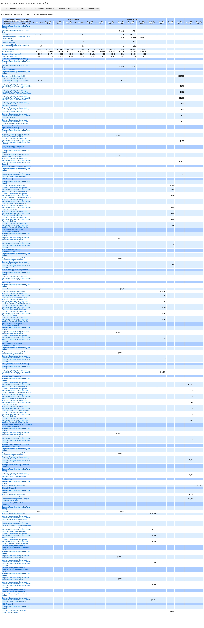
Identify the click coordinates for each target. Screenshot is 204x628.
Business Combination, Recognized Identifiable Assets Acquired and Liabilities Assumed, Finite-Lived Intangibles (16, 98)
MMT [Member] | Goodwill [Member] (15, 364)
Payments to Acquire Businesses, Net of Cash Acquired (16, 37)
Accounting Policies (64, 9)
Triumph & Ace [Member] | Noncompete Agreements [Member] (17, 425)
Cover (5, 9)
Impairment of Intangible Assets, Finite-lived (15, 31)
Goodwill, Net (6, 34)
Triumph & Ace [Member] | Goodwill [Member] (15, 465)
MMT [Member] (7, 282)
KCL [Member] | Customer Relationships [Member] (11, 250)
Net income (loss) (8, 51)
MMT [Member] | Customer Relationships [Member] (12, 344)
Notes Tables (80, 9)
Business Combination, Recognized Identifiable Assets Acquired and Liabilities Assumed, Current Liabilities (16, 110)
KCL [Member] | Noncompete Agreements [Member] (13, 230)
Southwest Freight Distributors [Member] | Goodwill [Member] (13, 590)
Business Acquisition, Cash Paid (13, 76)
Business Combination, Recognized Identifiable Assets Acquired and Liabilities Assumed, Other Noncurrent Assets (16, 86)
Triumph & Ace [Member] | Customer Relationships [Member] (15, 445)
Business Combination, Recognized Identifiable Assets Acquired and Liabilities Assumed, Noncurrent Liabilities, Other (16, 408)
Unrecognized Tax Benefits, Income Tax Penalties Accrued (16, 42)
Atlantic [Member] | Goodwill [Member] (16, 166)
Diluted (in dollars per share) (12, 56)
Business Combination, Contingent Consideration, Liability (14, 611)
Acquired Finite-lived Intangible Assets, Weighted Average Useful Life (15, 135)
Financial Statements (18, 9)
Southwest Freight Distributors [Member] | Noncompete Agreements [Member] (16, 547)
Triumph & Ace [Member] (11, 376)
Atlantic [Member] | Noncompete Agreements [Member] (14, 127)
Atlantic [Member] (8, 69)
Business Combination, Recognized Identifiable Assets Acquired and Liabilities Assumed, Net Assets (16, 104)
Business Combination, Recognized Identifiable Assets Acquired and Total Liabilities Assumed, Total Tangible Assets (16, 92)
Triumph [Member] (9, 488)
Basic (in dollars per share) (11, 54)
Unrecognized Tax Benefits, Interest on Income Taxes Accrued (15, 46)
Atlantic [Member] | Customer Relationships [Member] (13, 147)
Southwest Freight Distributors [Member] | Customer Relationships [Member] (15, 569)
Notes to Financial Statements (42, 9)
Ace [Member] (7, 479)
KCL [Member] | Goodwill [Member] (15, 270)
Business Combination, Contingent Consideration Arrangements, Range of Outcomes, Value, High (15, 80)
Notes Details (93, 9)
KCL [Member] (7, 179)
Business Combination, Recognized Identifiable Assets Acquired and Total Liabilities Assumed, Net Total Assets (15, 121)
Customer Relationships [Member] (15, 59)
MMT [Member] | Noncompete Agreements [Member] (13, 324)
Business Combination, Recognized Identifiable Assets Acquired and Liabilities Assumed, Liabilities (16, 115)
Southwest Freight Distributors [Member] (13, 504)
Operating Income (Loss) (10, 49)
